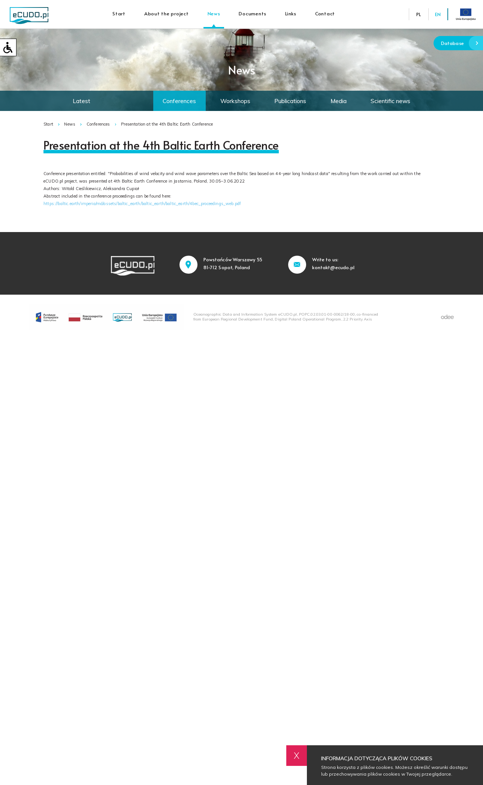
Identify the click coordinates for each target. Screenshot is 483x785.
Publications (290, 101)
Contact (325, 13)
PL (418, 14)
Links (291, 13)
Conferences (179, 101)
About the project (166, 13)
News (214, 13)
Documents (253, 13)
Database (462, 43)
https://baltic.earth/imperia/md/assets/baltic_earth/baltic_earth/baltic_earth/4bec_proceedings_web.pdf (142, 203)
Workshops (235, 101)
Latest (81, 101)
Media (338, 101)
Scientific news (390, 101)
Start (119, 13)
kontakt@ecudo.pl (333, 267)
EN (438, 14)
